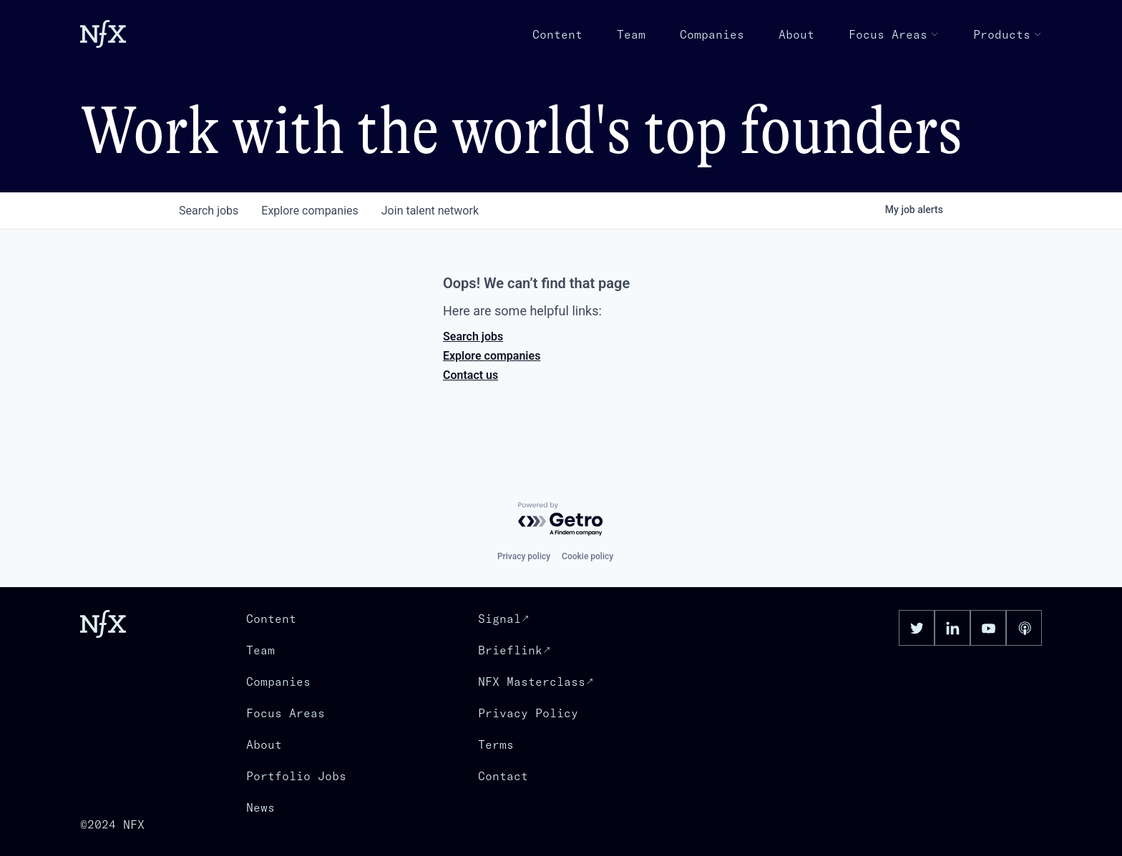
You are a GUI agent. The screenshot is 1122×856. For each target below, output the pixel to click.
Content (557, 34)
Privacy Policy (528, 713)
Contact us (470, 375)
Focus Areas (894, 34)
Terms (496, 744)
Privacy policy (523, 556)
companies (309, 210)
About (796, 34)
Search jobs (473, 336)
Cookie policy (587, 556)
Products (1007, 34)
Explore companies (491, 356)
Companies (712, 34)
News (260, 807)
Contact (503, 776)
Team (631, 34)
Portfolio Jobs (296, 776)
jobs (208, 210)
